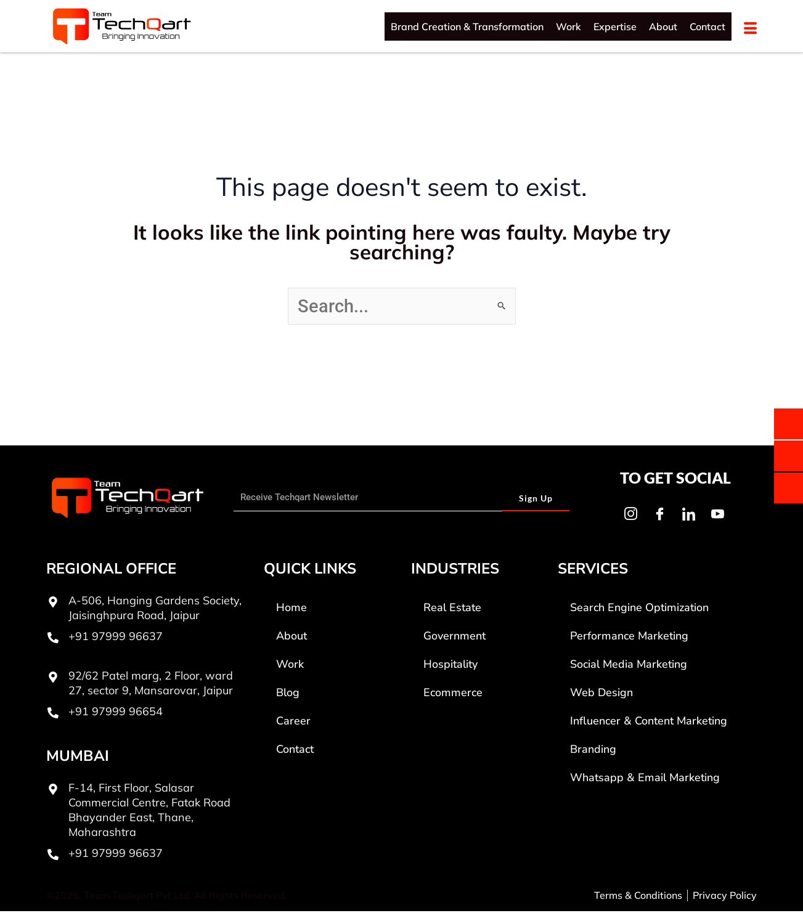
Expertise (615, 26)
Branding (593, 751)
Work (568, 26)
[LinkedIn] (688, 516)
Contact (707, 26)
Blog (288, 694)
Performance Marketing (629, 637)
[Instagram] (630, 516)
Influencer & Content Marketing (648, 722)
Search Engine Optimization (639, 609)
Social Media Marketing (628, 666)
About (663, 26)
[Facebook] (659, 516)
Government (454, 637)
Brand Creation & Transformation (467, 26)
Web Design (601, 694)
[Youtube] (717, 516)
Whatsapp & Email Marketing (645, 779)
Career (293, 722)
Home (291, 609)
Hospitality (450, 666)
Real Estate (452, 609)
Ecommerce (453, 694)
